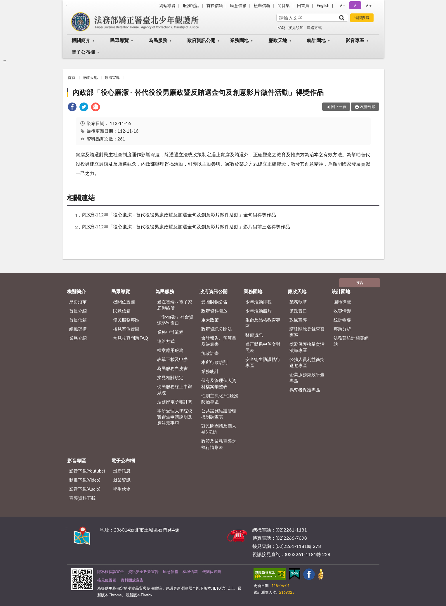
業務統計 (210, 371)
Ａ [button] (355, 5)
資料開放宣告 (132, 580)
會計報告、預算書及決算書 (218, 341)
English (323, 5)
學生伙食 (122, 489)
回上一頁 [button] (338, 106)
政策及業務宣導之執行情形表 (218, 444)
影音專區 (355, 40)
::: (67, 4)
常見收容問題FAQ (130, 338)
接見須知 (295, 27)
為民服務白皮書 (172, 368)
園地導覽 (342, 301)
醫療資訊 (254, 335)
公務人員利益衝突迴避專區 (306, 362)
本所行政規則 (214, 362)
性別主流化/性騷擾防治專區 (219, 398)
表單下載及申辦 (172, 359)
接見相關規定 (170, 377)
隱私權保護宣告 (110, 571)
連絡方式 (314, 27)
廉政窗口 (298, 310)
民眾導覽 (119, 40)
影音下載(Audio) (84, 489)
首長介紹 (78, 310)
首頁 (71, 77)
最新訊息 (122, 470)
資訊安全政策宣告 (143, 571)
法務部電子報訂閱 (174, 401)
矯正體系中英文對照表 (262, 347)
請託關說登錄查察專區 (306, 332)
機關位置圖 (124, 301)
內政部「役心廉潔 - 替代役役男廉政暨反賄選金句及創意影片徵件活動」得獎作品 (198, 92)
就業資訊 (122, 479)
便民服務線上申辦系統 (174, 389)
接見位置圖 (106, 580)
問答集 (283, 5)
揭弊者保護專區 (304, 389)
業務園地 (239, 40)
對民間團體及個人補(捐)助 (218, 429)
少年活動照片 (258, 310)
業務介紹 (78, 338)
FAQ (281, 27)
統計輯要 (342, 319)
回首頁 (303, 5)
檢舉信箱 (262, 5)
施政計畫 (210, 353)
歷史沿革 (78, 301)
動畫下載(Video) (84, 479)
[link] (72, 108)
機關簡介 (81, 40)
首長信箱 (214, 5)
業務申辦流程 (170, 332)
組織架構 (78, 328)
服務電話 (191, 5)
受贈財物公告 (214, 301)
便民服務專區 (126, 319)
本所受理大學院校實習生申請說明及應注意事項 (174, 417)
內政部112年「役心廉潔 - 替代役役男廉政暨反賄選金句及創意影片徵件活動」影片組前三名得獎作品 (186, 226)
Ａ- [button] (342, 5)
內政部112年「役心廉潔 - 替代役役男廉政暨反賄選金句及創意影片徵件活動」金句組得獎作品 (179, 214)
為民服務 (158, 40)
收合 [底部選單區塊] (359, 282)
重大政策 (210, 319)
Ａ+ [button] (368, 5)
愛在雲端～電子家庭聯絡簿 (174, 304)
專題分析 (342, 328)
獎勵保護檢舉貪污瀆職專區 (306, 347)
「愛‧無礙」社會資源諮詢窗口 (175, 320)
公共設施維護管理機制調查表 (218, 413)
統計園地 (316, 40)
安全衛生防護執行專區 (262, 362)
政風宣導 (112, 77)
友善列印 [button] (367, 106)
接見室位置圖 (126, 328)
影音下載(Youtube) (87, 470)
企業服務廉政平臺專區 (306, 377)
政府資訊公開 (201, 40)
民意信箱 (238, 5)
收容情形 (342, 310)
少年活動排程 (258, 301)
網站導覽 (167, 5)
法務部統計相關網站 (351, 341)
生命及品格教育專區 (262, 323)
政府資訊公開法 (216, 328)
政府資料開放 (214, 310)
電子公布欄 (83, 52)
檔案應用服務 (170, 350)
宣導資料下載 (82, 498)
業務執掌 (298, 301)
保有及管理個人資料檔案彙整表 (218, 383)
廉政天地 (277, 40)
